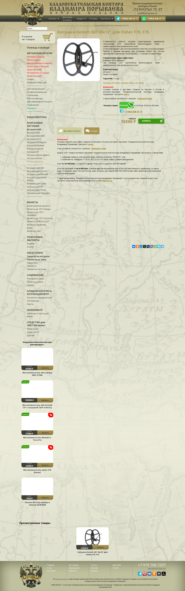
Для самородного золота (39, 101)
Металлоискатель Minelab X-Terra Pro (37, 438)
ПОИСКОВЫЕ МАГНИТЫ (35, 238)
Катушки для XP (35, 186)
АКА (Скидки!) (33, 60)
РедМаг (31, 243)
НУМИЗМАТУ (35, 309)
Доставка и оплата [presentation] (72, 131)
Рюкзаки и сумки (35, 278)
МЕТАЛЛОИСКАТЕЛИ (39, 53)
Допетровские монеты (38, 205)
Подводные (33, 104)
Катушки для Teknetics (38, 193)
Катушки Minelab (35, 145)
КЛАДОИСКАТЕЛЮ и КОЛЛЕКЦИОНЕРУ (39, 292)
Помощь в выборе (38, 47)
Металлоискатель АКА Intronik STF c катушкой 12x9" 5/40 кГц (37, 406)
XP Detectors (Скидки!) (38, 72)
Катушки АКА (34, 129)
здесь (126, 94)
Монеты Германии (36, 224)
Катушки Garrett (35, 148)
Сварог (30, 79)
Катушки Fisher (34, 158)
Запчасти (31, 266)
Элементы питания (36, 269)
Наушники (32, 262)
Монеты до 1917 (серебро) (35, 213)
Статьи (94, 565)
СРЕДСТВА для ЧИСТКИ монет (36, 324)
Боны (29, 227)
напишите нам (144, 98)
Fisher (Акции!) (34, 76)
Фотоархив (74, 565)
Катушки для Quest (36, 183)
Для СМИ (117, 565)
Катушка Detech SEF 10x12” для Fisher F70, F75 (93, 553)
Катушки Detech (35, 161)
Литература (33, 300)
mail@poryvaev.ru (157, 568)
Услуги (115, 568)
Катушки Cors (34, 139)
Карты (30, 304)
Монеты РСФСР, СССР (38, 221)
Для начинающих (36, 88)
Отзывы (93, 18)
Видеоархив (74, 568)
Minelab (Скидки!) (35, 56)
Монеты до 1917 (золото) (40, 218)
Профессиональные (37, 92)
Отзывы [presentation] (94, 131)
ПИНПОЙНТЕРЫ (37, 117)
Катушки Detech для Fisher (132, 83)
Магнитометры (35, 98)
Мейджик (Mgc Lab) (37, 82)
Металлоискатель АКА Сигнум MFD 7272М (37, 373)
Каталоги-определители (39, 297)
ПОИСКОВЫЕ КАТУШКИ (35, 124)
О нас (49, 568)
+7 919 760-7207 (152, 564)
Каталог (53, 18)
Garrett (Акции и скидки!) (39, 63)
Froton (30, 246)
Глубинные (32, 95)
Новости (72, 570)
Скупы (30, 285)
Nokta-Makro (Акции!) (38, 66)
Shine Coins (32, 328)
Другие (30, 335)
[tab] (70, 130)
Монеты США (34, 231)
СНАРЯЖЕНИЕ (35, 275)
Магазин (94, 568)
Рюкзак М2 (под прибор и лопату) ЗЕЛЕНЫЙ (37, 503)
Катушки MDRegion (37, 142)
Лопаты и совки (35, 281)
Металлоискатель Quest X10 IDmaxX (37, 471)
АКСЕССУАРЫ (35, 252)
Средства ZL (33, 332)
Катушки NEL (33, 132)
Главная (50, 565)
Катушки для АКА (35, 167)
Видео (80, 18)
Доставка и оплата (67, 18)
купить (146, 120)
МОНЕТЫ (32, 202)
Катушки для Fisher (36, 190)
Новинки (31, 108)
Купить (45, 368)
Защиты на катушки (38, 256)
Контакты (106, 18)
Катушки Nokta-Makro (38, 155)
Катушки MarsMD (36, 135)
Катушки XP (33, 151)
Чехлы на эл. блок (36, 259)
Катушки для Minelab (37, 174)
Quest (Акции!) (34, 69)
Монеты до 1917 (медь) (39, 209)
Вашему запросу (61, 579)
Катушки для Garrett (37, 171)
